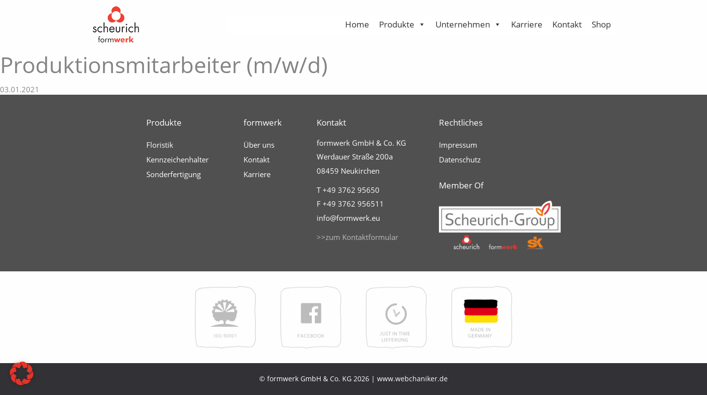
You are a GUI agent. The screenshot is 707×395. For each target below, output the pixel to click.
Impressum (458, 145)
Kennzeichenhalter (177, 159)
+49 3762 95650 (351, 190)
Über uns (259, 145)
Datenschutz (460, 159)
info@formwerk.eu (348, 218)
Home (357, 24)
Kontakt (567, 24)
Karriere (527, 24)
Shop (601, 24)
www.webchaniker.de (412, 378)
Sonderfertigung (173, 174)
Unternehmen (468, 24)
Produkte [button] (402, 24)
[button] (21, 373)
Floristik (159, 145)
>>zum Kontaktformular (357, 237)
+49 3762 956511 (353, 204)
